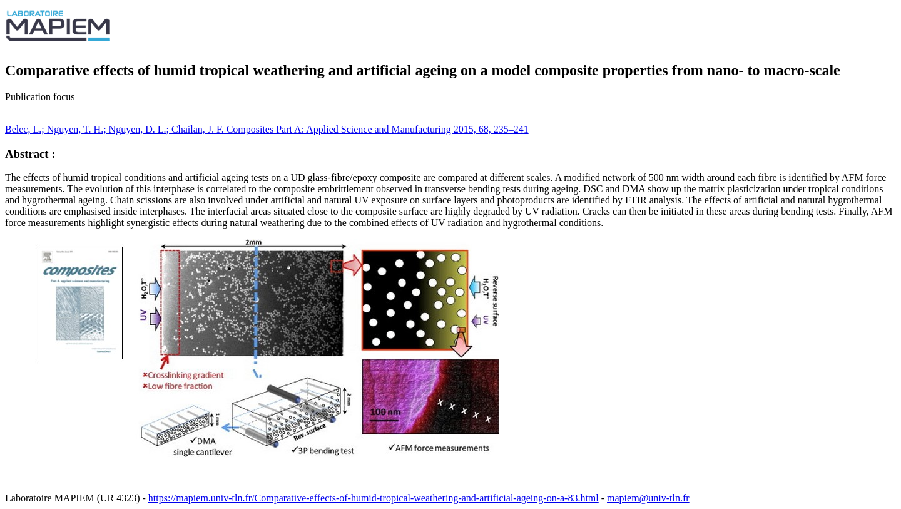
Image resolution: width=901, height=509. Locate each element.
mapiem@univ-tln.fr (648, 498)
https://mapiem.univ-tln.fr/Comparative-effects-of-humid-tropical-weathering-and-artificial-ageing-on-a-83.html (373, 498)
